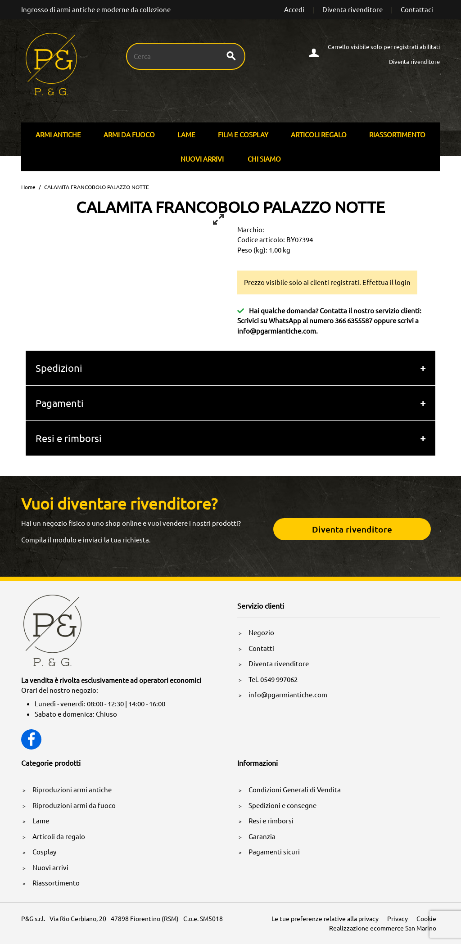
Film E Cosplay (243, 134)
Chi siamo (264, 158)
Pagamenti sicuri (274, 851)
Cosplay (44, 851)
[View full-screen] (218, 219)
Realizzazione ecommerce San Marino (382, 928)
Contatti (261, 648)
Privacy (397, 918)
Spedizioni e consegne (282, 805)
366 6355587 (353, 320)
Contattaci (417, 9)
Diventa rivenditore (352, 9)
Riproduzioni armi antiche (72, 789)
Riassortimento (397, 134)
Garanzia (262, 836)
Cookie (426, 918)
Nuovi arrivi (202, 158)
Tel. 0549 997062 (273, 679)
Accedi (294, 9)
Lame (186, 134)
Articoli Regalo (319, 134)
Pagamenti (60, 403)
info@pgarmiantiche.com (276, 330)
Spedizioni (59, 368)
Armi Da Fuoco (129, 134)
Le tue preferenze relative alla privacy (325, 918)
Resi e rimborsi (69, 438)
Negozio (261, 632)
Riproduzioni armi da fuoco (74, 805)
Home (28, 186)
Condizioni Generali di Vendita (295, 789)
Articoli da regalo (58, 836)
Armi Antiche (58, 134)
